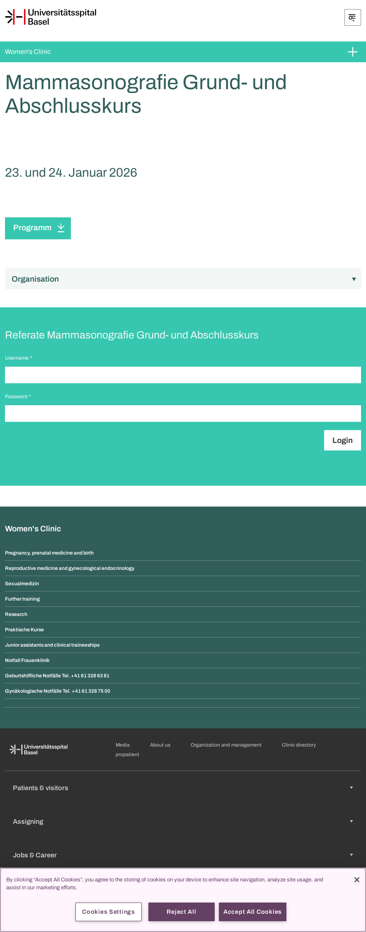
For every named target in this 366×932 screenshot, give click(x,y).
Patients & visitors (40, 787)
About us (160, 745)
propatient (127, 754)
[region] (183, 900)
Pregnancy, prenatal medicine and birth (49, 553)
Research (16, 614)
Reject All (181, 911)
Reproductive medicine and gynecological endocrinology (69, 568)
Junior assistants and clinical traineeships (52, 645)
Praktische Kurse (24, 630)
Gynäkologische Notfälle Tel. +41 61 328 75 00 (57, 691)
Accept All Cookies (252, 911)
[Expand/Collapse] (352, 17)
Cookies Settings (108, 911)
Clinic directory (299, 745)
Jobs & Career (35, 855)
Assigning (28, 821)
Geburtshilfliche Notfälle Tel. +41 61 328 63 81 (57, 676)
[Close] (357, 880)
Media (123, 745)
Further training (22, 599)
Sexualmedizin (22, 583)
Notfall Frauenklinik (27, 660)
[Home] (50, 17)
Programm (32, 227)
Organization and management (226, 745)
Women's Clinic (28, 51)
